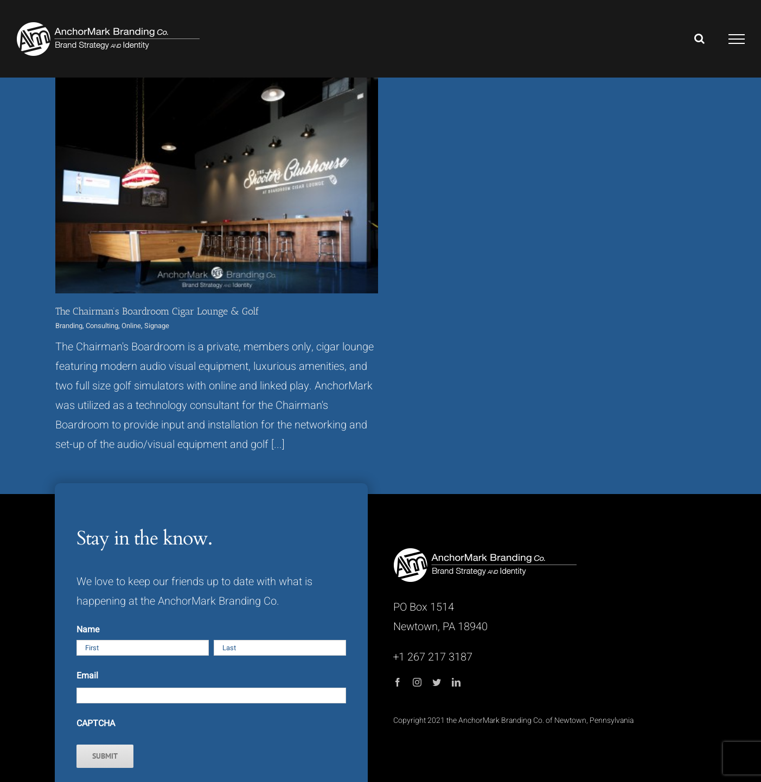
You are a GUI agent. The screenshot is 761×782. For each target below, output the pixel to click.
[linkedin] (456, 682)
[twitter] (436, 682)
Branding (68, 326)
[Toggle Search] (699, 38)
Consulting (102, 326)
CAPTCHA (95, 723)
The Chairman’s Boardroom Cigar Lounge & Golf (157, 311)
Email (87, 675)
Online (131, 326)
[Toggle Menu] (737, 39)
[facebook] (397, 682)
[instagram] (417, 682)
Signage (156, 326)
